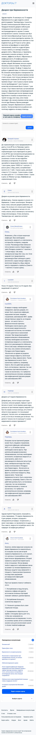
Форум (14, 720)
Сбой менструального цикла (10, 663)
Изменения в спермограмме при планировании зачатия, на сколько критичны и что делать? (12, 657)
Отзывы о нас (11, 713)
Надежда (8, 437)
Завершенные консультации (25, 710)
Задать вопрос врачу (18, 691)
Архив (25, 720)
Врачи (12, 710)
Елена (7, 232)
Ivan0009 (8, 304)
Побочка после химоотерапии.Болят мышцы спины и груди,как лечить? (15, 680)
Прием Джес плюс (7, 648)
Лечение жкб (6, 644)
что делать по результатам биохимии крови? (12, 685)
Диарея (4, 14)
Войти (32, 720)
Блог (19, 720)
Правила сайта (28, 717)
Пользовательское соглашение (11, 717)
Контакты (4, 710)
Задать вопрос (26, 116)
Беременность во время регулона (11, 652)
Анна (6, 543)
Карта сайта (5, 720)
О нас (3, 713)
